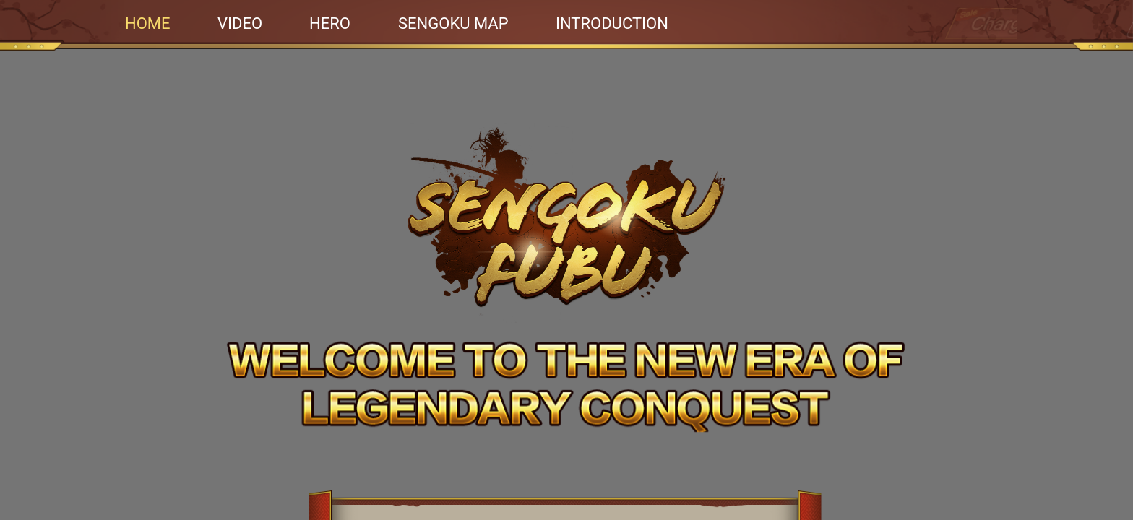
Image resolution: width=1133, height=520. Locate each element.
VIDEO (239, 23)
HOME (148, 23)
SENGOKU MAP (453, 23)
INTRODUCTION (612, 23)
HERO (329, 23)
